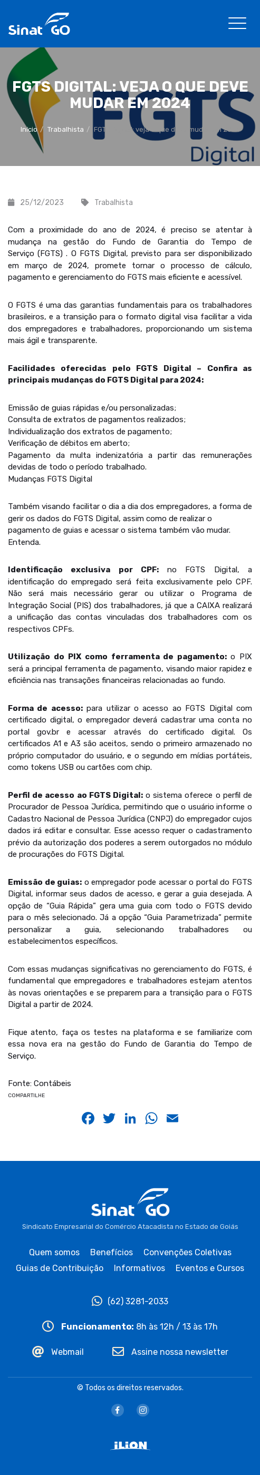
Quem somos (54, 1252)
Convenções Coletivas (187, 1252)
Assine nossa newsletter (170, 1352)
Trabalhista (65, 129)
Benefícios (111, 1252)
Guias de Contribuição (59, 1268)
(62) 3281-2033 (130, 1301)
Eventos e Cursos (210, 1268)
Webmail (58, 1352)
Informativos (139, 1268)
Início (29, 129)
